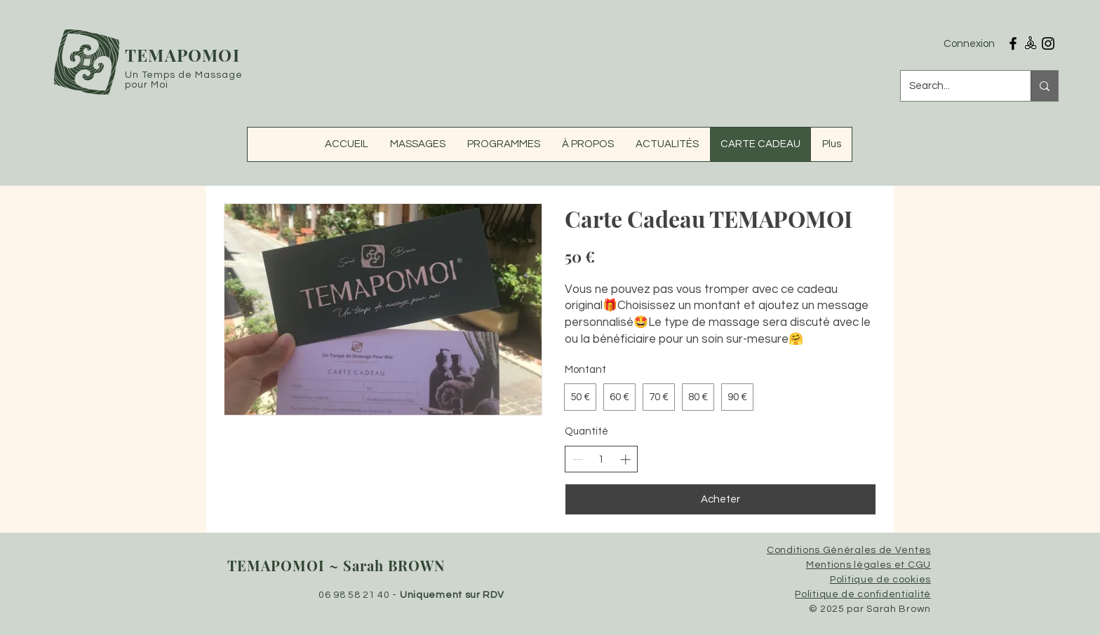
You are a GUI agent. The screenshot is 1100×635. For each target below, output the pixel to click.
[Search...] (955, 86)
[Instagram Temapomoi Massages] (1048, 43)
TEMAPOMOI (182, 54)
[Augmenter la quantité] (625, 459)
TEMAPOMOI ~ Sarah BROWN (336, 565)
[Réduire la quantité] (578, 459)
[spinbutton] (601, 459)
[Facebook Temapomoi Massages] (1013, 43)
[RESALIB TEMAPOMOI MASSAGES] (1030, 43)
